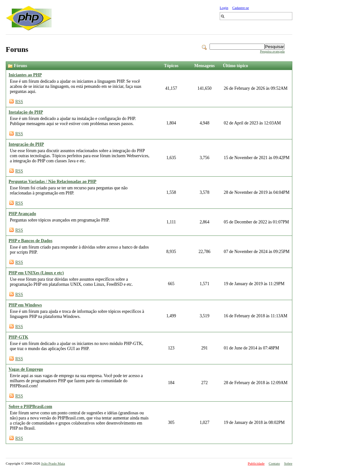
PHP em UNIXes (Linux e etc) (36, 273)
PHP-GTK (18, 337)
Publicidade (256, 463)
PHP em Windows (25, 305)
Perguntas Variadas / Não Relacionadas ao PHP (52, 181)
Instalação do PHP (26, 112)
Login (224, 8)
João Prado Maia (53, 463)
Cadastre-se (240, 8)
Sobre (288, 463)
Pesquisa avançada (272, 51)
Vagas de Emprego (26, 369)
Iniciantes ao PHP (25, 75)
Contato (274, 463)
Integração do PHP (26, 144)
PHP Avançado (22, 213)
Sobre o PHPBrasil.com (30, 406)
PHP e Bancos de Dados (30, 240)
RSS (19, 101)
